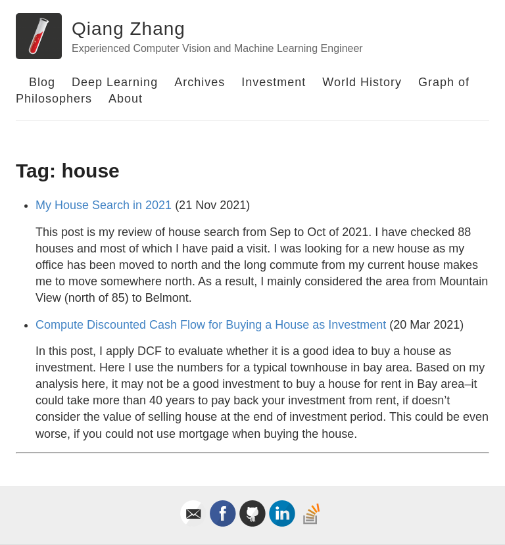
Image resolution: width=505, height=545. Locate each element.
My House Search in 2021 (104, 205)
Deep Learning (115, 82)
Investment (273, 82)
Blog (42, 82)
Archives (199, 82)
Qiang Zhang (128, 28)
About (125, 98)
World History (362, 82)
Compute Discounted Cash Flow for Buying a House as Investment (211, 324)
